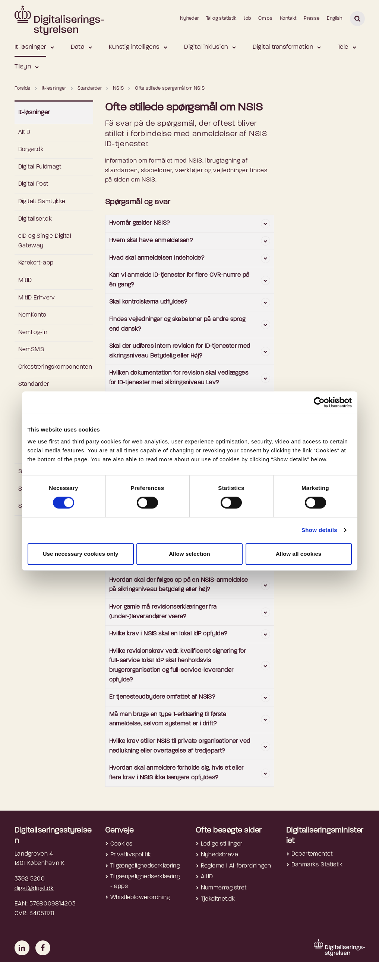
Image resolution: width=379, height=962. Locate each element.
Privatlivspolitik (130, 855)
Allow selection (189, 554)
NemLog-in (33, 333)
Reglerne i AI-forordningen (236, 866)
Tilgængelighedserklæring (145, 866)
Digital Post (33, 184)
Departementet (312, 854)
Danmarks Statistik (317, 865)
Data (78, 47)
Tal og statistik (221, 18)
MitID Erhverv (36, 298)
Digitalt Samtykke (42, 202)
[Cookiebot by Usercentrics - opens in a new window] (319, 402)
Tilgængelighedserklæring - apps (145, 881)
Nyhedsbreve (219, 855)
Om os (265, 18)
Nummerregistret (224, 888)
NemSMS (31, 350)
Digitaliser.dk (35, 219)
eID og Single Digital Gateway (44, 241)
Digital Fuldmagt (39, 167)
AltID (24, 132)
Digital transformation (283, 47)
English (334, 18)
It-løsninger (30, 47)
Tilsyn (23, 67)
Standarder (33, 384)
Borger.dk (31, 150)
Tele (343, 47)
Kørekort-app (36, 263)
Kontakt (288, 18)
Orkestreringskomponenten (55, 367)
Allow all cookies (299, 554)
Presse (311, 18)
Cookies (121, 844)
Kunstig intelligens (134, 47)
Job (247, 18)
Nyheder (189, 18)
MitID (25, 280)
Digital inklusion (206, 47)
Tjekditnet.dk (218, 899)
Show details (319, 530)
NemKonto (32, 315)
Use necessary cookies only (81, 554)
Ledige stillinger (222, 844)
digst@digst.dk (34, 889)
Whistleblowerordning (140, 898)
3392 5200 (30, 879)
